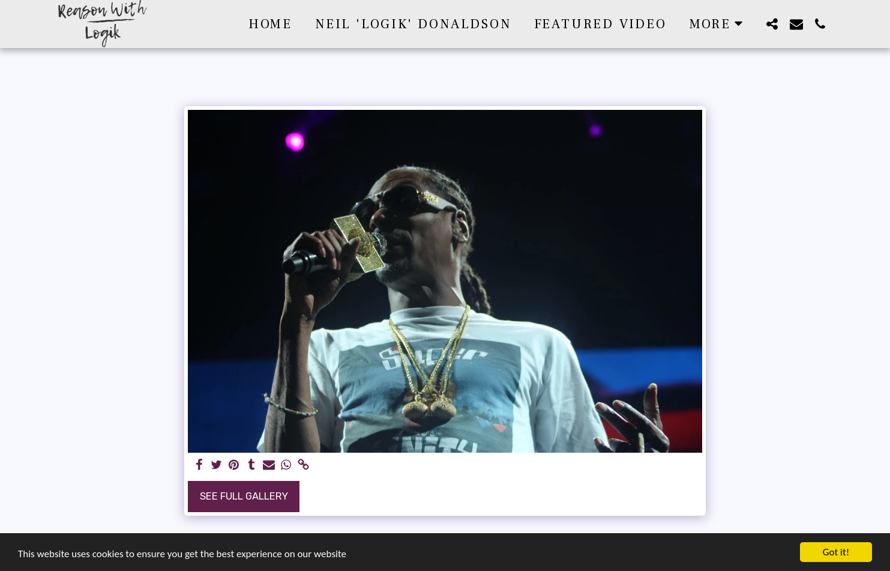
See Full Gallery (244, 496)
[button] (772, 24)
